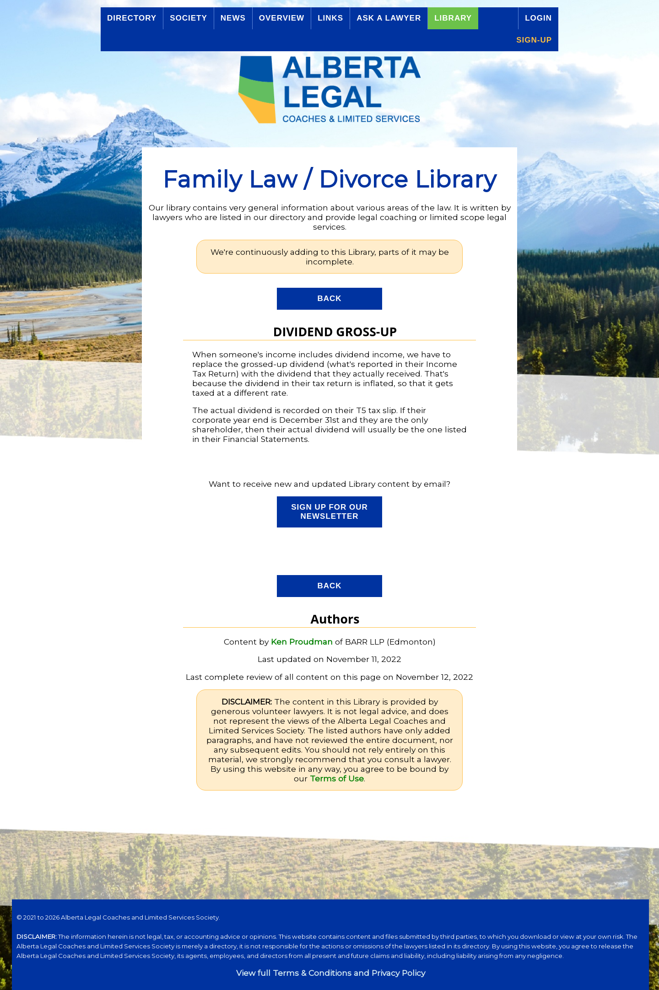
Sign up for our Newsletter (329, 512)
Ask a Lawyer (389, 18)
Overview (281, 18)
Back (329, 298)
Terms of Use (337, 778)
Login (538, 18)
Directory (132, 18)
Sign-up (534, 40)
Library (453, 18)
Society (188, 18)
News (233, 18)
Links (330, 18)
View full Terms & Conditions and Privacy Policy (330, 973)
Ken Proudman (302, 641)
